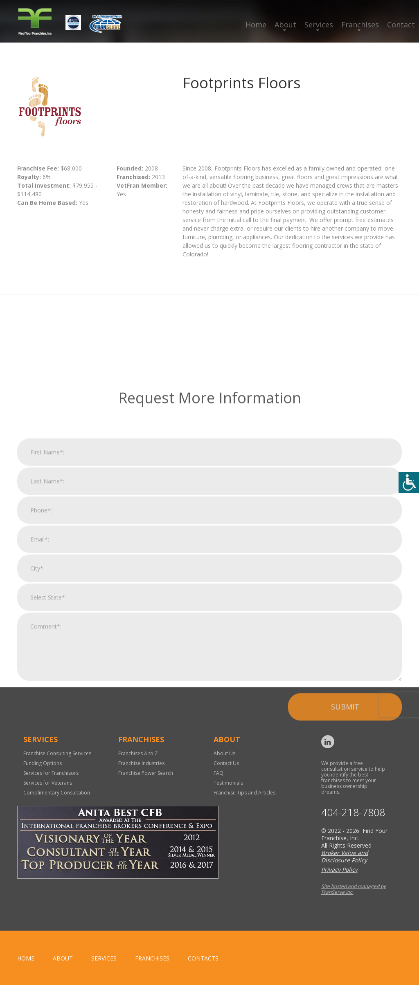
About (285, 24)
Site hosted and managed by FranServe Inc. (353, 889)
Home (256, 24)
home (25, 958)
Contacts (203, 958)
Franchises (360, 24)
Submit (345, 863)
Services (318, 24)
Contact (401, 24)
